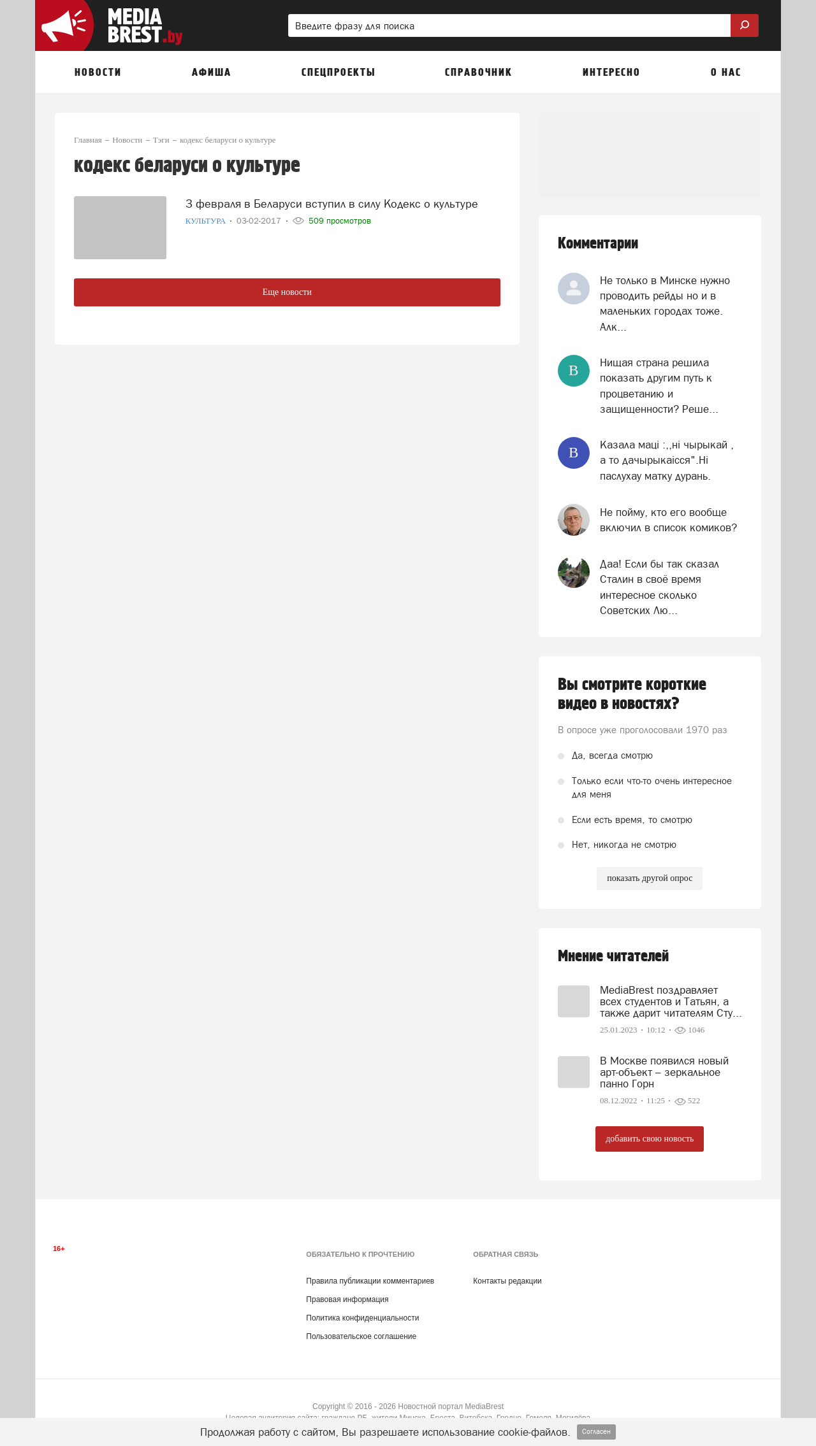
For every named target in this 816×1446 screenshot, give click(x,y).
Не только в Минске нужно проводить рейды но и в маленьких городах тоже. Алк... (665, 303)
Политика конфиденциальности (362, 1318)
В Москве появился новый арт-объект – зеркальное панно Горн (664, 1072)
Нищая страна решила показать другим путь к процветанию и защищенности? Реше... (659, 385)
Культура (207, 217)
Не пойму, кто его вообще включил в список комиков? (668, 520)
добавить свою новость (650, 1138)
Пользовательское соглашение (361, 1336)
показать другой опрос (649, 878)
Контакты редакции (507, 1281)
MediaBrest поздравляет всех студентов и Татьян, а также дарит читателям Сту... (671, 1001)
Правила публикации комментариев (370, 1281)
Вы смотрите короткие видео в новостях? (632, 694)
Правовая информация (347, 1299)
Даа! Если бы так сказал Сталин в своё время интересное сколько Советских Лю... (659, 587)
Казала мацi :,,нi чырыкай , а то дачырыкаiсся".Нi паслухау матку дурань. (667, 460)
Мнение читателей (613, 956)
